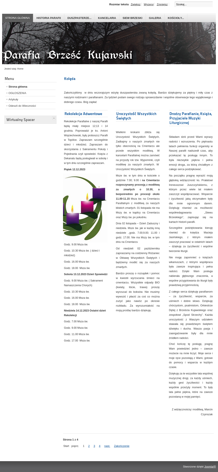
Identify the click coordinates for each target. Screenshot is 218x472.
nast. (107, 446)
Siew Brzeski (132, 18)
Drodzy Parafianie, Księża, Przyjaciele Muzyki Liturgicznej (190, 118)
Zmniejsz (162, 4)
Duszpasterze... (79, 18)
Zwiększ (136, 4)
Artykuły (13, 99)
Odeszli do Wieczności (22, 105)
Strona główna (17, 18)
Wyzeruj (148, 4)
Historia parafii (48, 18)
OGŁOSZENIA (17, 93)
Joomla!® (210, 466)
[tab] (54, 117)
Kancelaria (107, 18)
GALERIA (155, 18)
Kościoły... (176, 18)
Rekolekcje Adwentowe (83, 113)
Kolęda (69, 78)
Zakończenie (121, 446)
